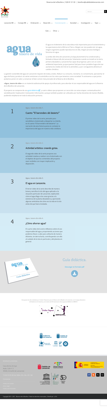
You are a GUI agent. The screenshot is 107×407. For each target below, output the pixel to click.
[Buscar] (105, 11)
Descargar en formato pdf (74, 267)
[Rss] (93, 375)
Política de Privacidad (9, 388)
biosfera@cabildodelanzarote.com (91, 2)
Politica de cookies (8, 383)
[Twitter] (98, 375)
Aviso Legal (6, 386)
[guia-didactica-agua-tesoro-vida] (22, 257)
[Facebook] (89, 375)
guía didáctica (34, 90)
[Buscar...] (95, 11)
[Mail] (102, 375)
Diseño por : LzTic (52, 396)
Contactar (6, 379)
